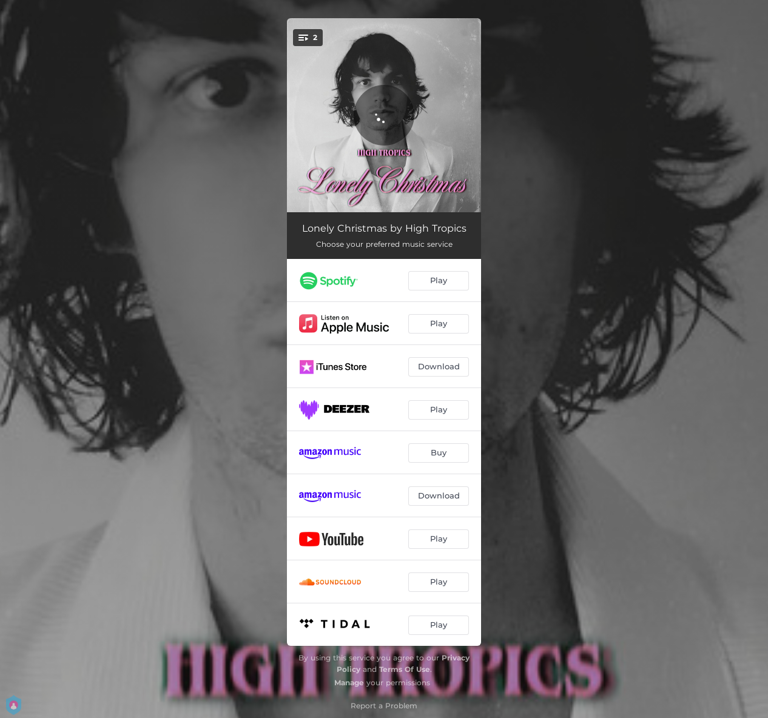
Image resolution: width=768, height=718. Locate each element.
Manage (349, 682)
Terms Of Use (404, 669)
